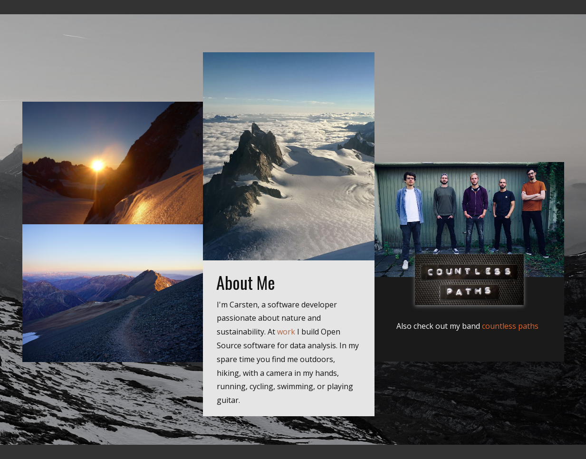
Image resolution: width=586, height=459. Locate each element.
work (286, 331)
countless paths (510, 326)
